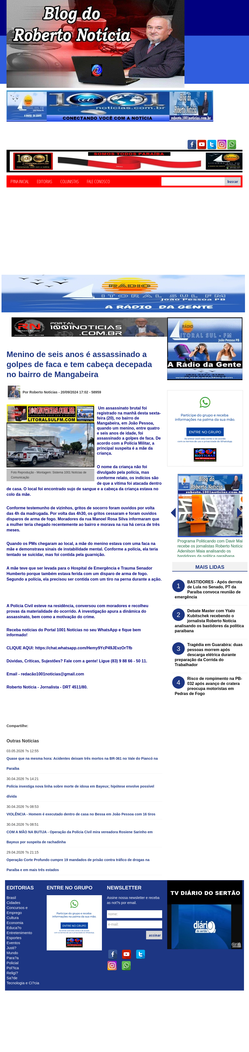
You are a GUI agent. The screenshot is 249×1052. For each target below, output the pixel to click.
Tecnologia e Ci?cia (23, 983)
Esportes (14, 938)
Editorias (44, 181)
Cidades (13, 902)
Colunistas (69, 181)
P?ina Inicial (20, 181)
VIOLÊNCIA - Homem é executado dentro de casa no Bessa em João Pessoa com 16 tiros (81, 814)
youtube (201, 144)
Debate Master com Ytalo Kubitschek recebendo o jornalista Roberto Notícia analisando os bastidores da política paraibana (209, 621)
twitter (211, 144)
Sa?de (12, 978)
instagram (221, 144)
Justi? (11, 948)
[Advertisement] (124, 237)
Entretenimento (19, 933)
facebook (191, 144)
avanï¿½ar (173, 513)
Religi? (12, 973)
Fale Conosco (98, 181)
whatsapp (231, 144)
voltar (239, 513)
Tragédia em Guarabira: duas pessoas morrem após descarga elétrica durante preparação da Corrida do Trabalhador (209, 655)
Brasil (11, 897)
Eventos (13, 943)
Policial (13, 963)
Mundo (12, 953)
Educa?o (14, 928)
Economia (15, 923)
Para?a (13, 958)
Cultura (13, 918)
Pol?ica (13, 968)
